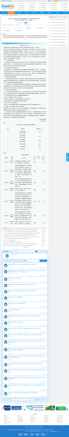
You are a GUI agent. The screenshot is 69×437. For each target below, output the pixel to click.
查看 (29, 25)
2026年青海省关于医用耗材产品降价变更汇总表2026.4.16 (58, 36)
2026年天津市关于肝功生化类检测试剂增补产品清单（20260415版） (58, 42)
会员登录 (51, 0)
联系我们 (31, 427)
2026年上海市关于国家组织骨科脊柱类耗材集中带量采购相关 (36, 35)
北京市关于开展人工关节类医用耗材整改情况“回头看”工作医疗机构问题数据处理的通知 (18, 245)
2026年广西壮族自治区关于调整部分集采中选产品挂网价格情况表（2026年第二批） (58, 33)
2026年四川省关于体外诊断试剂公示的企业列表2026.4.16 (58, 19)
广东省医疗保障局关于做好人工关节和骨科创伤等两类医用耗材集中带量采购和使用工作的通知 (19, 234)
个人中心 (65, 12)
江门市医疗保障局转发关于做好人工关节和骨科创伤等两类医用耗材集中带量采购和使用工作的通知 (20, 231)
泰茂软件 (34, 12)
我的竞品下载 (19, 30)
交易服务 (42, 12)
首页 (4, 12)
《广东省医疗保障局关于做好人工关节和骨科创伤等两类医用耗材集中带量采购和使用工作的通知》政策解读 (22, 233)
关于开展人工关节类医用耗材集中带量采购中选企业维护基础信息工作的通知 (16, 238)
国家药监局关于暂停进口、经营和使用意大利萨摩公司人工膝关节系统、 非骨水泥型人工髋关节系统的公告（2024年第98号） (21, 237)
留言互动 (57, 12)
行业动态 (27, 12)
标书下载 (6, 27)
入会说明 (61, 0)
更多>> (66, 17)
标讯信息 (11, 12)
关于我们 (26, 427)
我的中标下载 (7, 30)
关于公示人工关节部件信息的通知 (9, 240)
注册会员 (56, 0)
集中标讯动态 (11, 15)
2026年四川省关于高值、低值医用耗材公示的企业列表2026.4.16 (58, 22)
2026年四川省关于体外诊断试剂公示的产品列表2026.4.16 (58, 25)
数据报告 (19, 12)
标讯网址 (65, 0)
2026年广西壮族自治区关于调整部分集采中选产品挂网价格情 (14, 35)
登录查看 (9, 266)
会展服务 (50, 12)
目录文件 (17, 27)
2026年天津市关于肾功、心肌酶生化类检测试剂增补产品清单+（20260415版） (58, 45)
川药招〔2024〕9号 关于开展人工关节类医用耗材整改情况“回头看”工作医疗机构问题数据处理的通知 (20, 243)
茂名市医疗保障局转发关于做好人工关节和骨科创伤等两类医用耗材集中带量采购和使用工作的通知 (20, 229)
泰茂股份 (52, 431)
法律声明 (41, 427)
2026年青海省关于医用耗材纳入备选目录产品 (58, 39)
